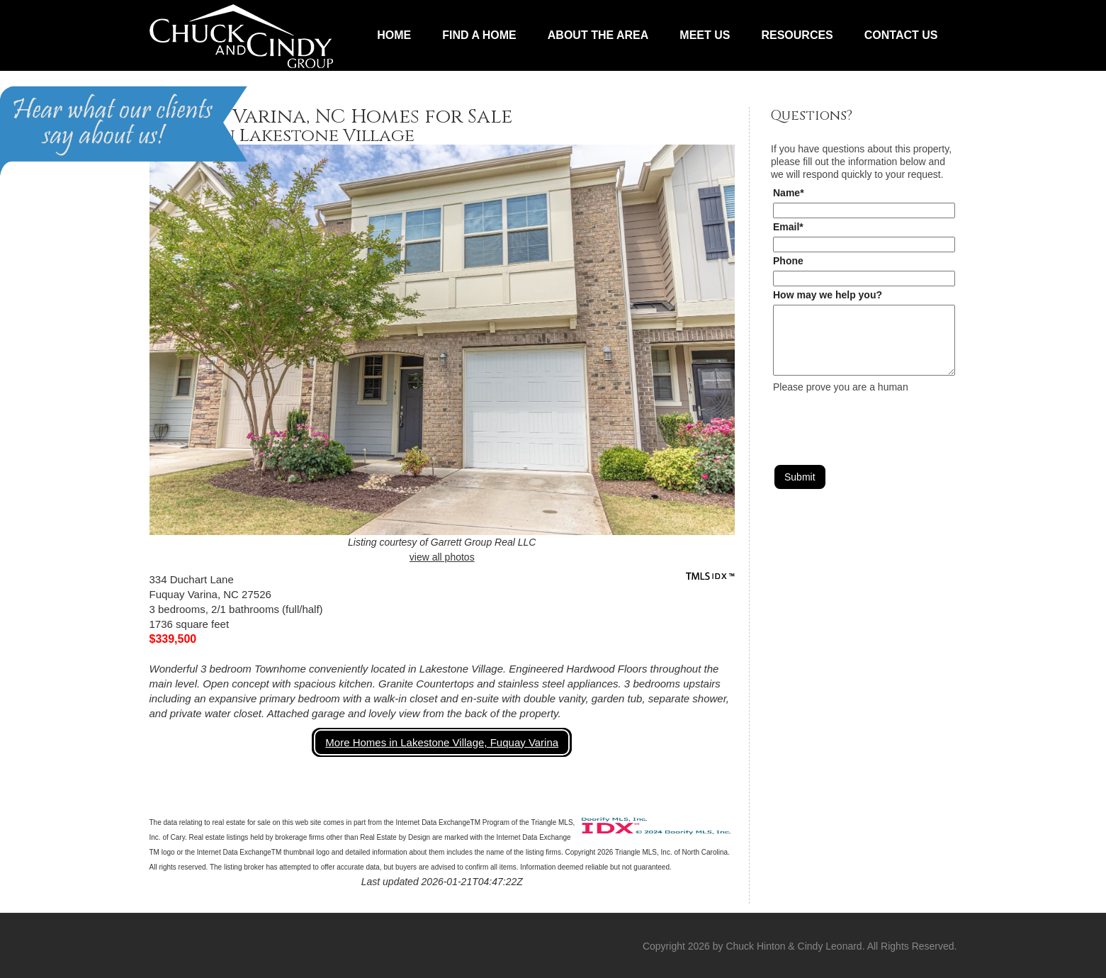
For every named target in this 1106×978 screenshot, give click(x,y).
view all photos (442, 557)
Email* (788, 226)
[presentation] (880, 421)
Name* (788, 192)
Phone (788, 260)
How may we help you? (827, 294)
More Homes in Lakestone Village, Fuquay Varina (441, 742)
